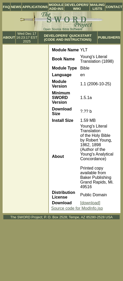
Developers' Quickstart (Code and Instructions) (67, 37)
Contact (114, 7)
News (16, 7)
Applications (35, 7)
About (9, 37)
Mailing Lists (97, 7)
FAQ (6, 7)
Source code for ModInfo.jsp (77, 208)
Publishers (109, 37)
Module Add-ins (56, 7)
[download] (90, 203)
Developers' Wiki (77, 7)
